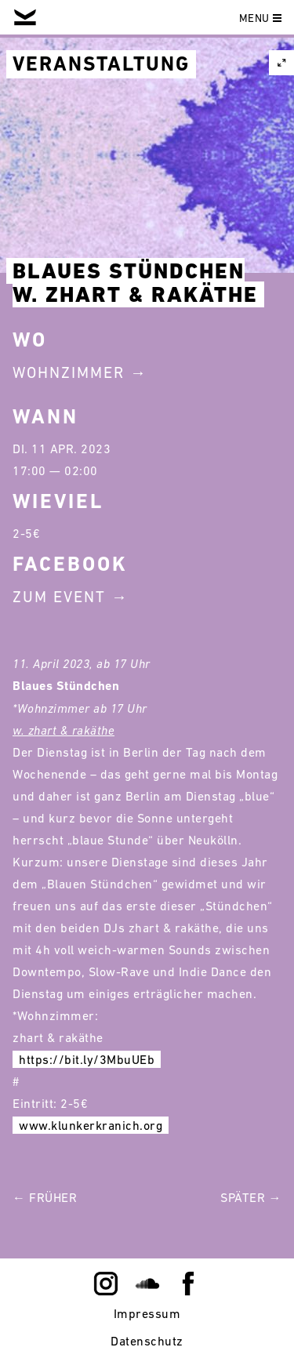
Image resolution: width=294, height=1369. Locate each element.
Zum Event (59, 596)
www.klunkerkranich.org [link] (90, 1125)
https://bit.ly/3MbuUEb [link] (86, 1059)
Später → (250, 1197)
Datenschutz (147, 1341)
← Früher (45, 1197)
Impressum (147, 1313)
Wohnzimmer (69, 372)
